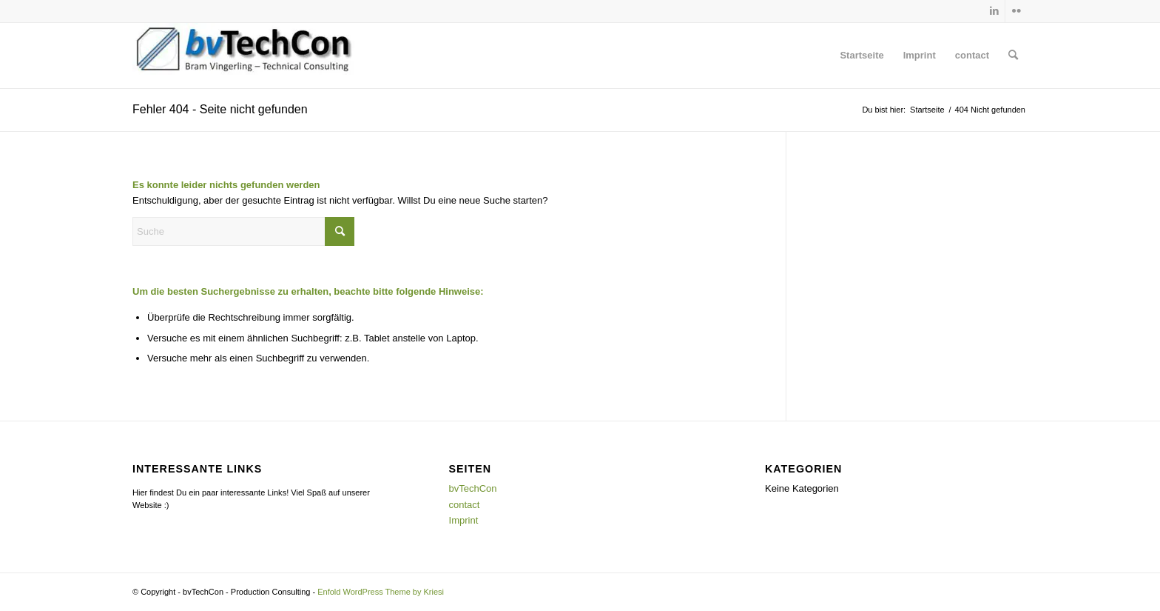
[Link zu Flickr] (1016, 11)
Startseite (861, 55)
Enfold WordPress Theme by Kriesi (380, 591)
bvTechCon (473, 488)
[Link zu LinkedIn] (994, 11)
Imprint (919, 55)
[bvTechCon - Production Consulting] (243, 55)
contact (972, 55)
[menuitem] (1013, 55)
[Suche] (1013, 55)
